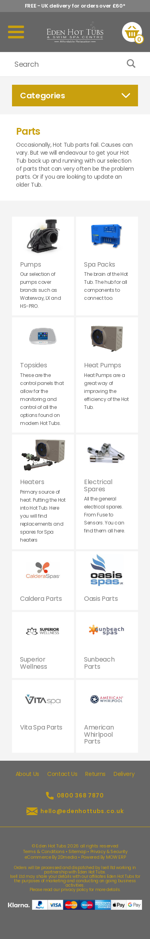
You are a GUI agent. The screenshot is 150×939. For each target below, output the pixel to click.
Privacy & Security (109, 851)
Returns (95, 774)
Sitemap (77, 851)
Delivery (124, 774)
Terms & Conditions (44, 851)
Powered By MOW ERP (103, 857)
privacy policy (74, 889)
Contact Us (62, 774)
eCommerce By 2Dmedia (50, 857)
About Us (27, 774)
